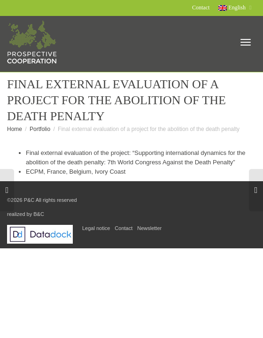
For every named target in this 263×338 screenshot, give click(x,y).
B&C (38, 214)
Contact (200, 7)
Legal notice (96, 228)
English (232, 7)
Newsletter (149, 228)
